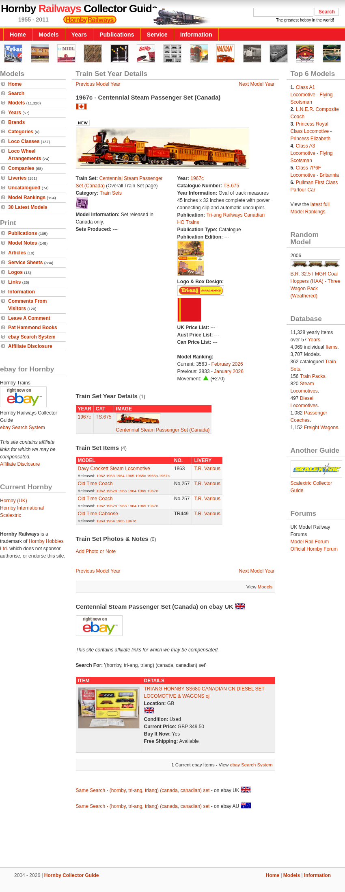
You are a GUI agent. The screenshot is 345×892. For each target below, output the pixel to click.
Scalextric (10, 515)
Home (18, 34)
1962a (111, 490)
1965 (129, 475)
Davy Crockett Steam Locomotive (114, 468)
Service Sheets (25, 262)
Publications (116, 34)
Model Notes (22, 243)
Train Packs (313, 376)
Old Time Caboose (98, 514)
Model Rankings (26, 197)
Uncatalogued (24, 188)
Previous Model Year (98, 84)
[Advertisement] (172, 839)
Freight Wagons (321, 427)
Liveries (17, 178)
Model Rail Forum (310, 542)
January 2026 (229, 371)
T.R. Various (207, 468)
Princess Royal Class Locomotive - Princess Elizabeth (311, 131)
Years (79, 34)
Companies (21, 168)
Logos (15, 272)
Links (14, 282)
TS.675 (231, 186)
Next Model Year (256, 84)
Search (16, 93)
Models (49, 34)
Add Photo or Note (96, 551)
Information (196, 34)
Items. (332, 347)
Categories (20, 132)
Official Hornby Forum (314, 549)
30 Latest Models (27, 207)
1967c (197, 178)
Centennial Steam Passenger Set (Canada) (163, 430)
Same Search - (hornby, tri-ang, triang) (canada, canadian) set (143, 790)
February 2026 (227, 364)
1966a (152, 475)
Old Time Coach (95, 483)
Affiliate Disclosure (30, 346)
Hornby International (22, 508)
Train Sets (111, 193)
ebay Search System (32, 337)
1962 (100, 475)
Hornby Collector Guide (71, 875)
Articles (17, 253)
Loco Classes (23, 141)
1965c (140, 475)
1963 (110, 475)
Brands (16, 122)
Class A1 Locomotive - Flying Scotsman (312, 95)
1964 (120, 475)
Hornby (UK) (13, 501)
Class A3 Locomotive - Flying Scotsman (312, 153)
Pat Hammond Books (32, 327)
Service (157, 34)
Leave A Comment (29, 318)
